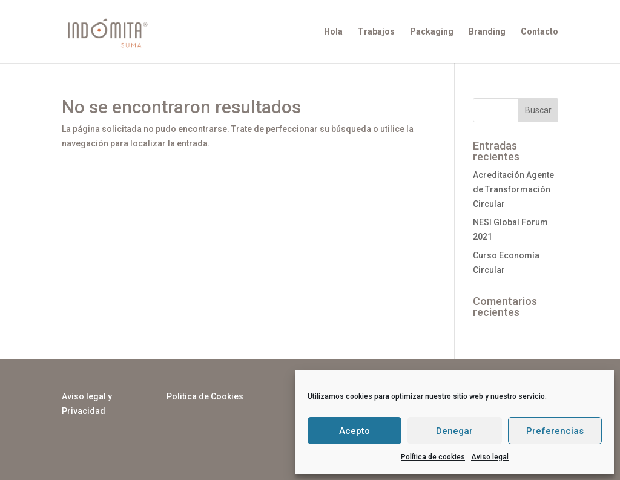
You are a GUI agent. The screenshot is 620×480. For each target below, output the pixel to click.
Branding (487, 31)
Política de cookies (433, 457)
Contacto (539, 31)
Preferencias (555, 431)
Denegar (454, 431)
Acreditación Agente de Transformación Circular (513, 189)
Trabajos (376, 31)
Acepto (354, 431)
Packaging (431, 31)
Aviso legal (490, 457)
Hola (333, 31)
